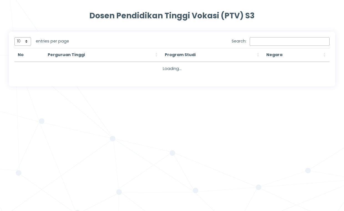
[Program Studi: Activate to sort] (212, 55)
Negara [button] (274, 54)
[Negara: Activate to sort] (296, 55)
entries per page (52, 41)
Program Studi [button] (180, 54)
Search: (239, 41)
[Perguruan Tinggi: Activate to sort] (102, 55)
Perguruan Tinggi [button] (66, 54)
